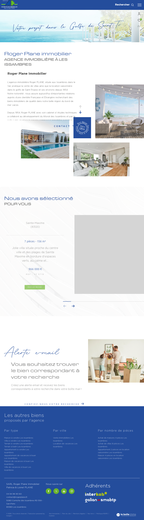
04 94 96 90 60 (14, 494)
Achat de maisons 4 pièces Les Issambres (112, 439)
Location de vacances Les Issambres (65, 445)
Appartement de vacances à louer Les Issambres (20, 457)
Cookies (52, 515)
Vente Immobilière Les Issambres (63, 439)
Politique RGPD (102, 513)
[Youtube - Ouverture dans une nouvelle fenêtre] (64, 491)
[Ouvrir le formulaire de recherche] (124, 5)
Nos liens (91, 513)
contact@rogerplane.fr (16, 497)
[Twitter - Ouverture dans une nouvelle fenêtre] (56, 491)
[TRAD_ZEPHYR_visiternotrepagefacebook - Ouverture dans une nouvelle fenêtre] (48, 491)
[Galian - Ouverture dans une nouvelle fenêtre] (100, 500)
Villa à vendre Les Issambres (17, 441)
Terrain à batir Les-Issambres (17, 447)
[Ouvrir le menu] (139, 5)
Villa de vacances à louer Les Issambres (17, 468)
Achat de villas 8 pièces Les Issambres (111, 445)
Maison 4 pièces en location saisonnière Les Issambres (111, 457)
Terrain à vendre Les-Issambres (18, 444)
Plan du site (66, 513)
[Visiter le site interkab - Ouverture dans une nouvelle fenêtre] (96, 494)
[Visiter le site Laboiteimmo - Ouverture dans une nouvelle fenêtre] (126, 515)
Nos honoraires (54, 513)
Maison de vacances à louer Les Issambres (19, 462)
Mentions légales (79, 513)
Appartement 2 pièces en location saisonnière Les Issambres (113, 451)
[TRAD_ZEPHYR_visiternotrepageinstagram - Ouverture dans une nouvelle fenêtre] (71, 491)
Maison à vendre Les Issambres (18, 438)
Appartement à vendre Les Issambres (16, 451)
